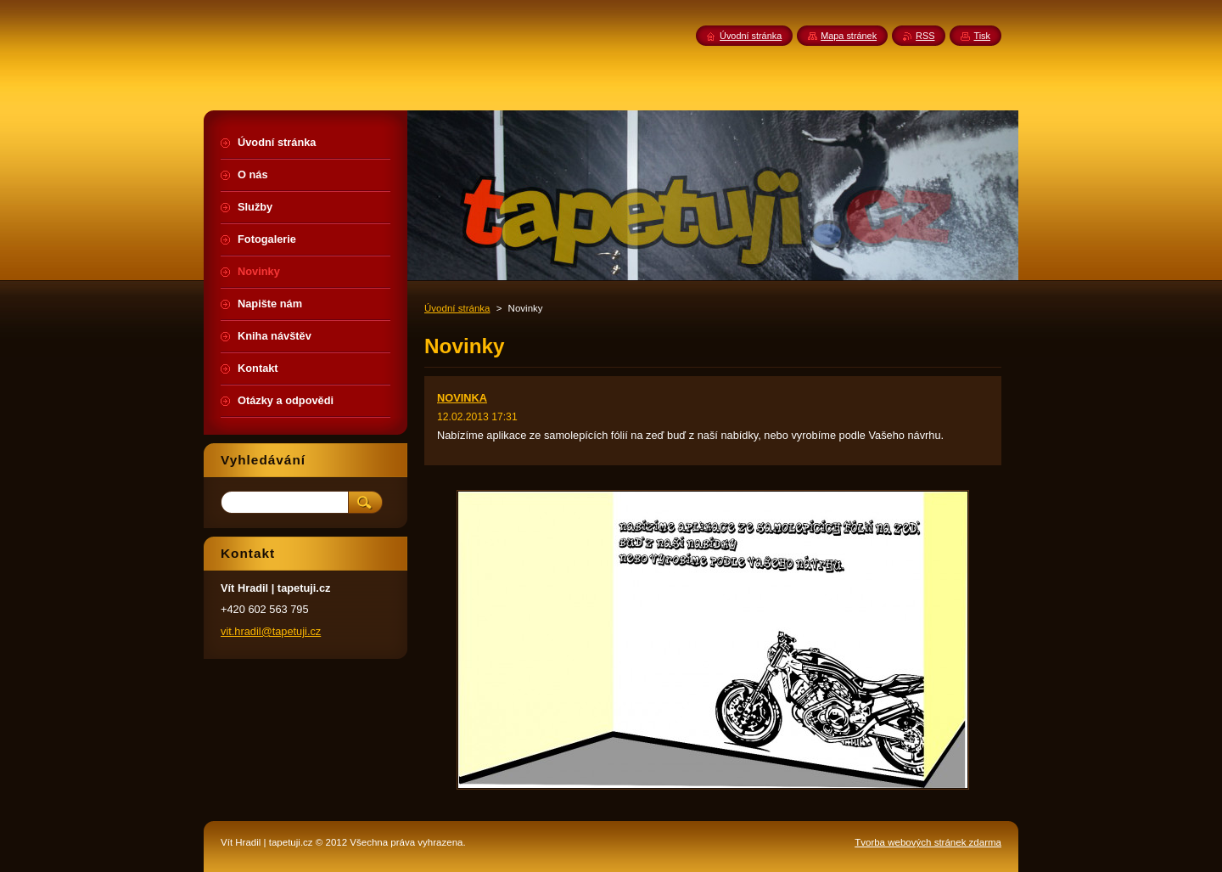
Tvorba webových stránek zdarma (928, 842)
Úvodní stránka (457, 308)
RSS (925, 36)
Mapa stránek (849, 36)
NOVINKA (462, 397)
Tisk (981, 36)
